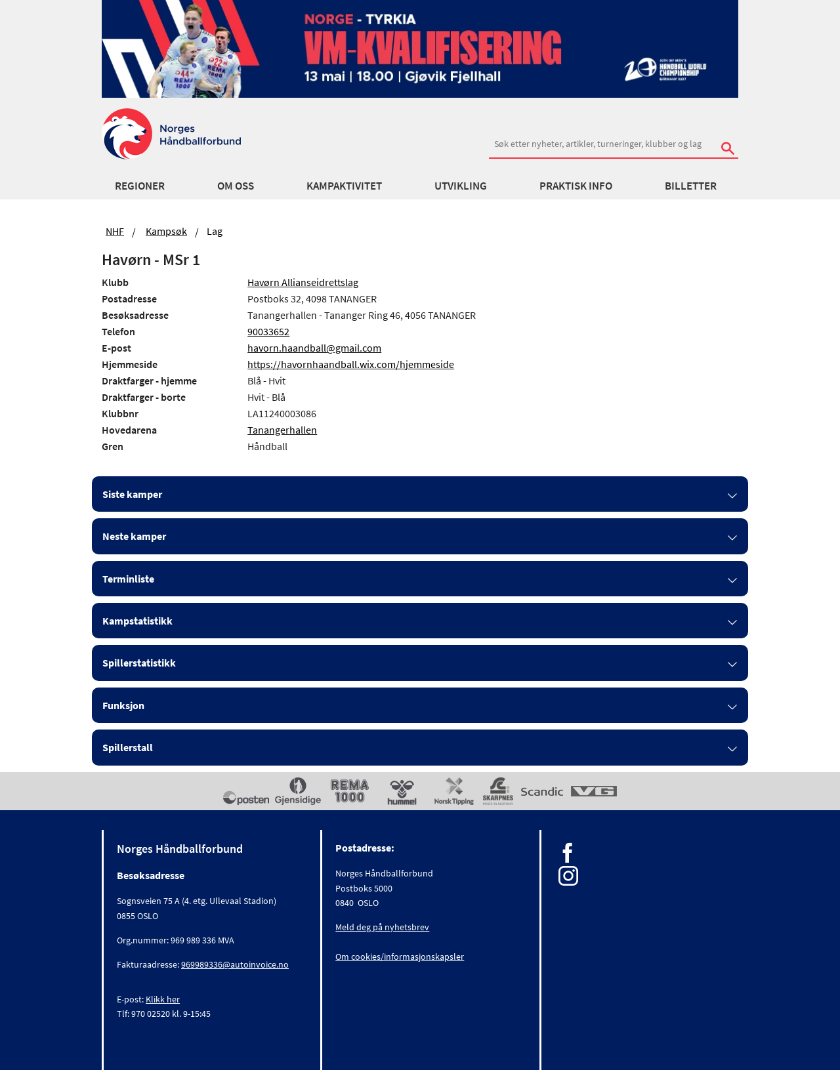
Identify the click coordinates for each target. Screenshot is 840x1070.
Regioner (140, 185)
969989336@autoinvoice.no (235, 964)
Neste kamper (134, 536)
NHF (115, 230)
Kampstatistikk (137, 620)
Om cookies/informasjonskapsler (399, 956)
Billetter (691, 185)
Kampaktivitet (344, 185)
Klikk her (163, 999)
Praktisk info (575, 185)
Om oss (235, 185)
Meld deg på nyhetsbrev (382, 927)
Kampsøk (166, 230)
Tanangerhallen (282, 429)
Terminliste (128, 578)
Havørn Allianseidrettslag (302, 282)
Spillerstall (127, 747)
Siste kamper (132, 494)
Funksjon (123, 705)
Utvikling (460, 185)
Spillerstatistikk (139, 662)
